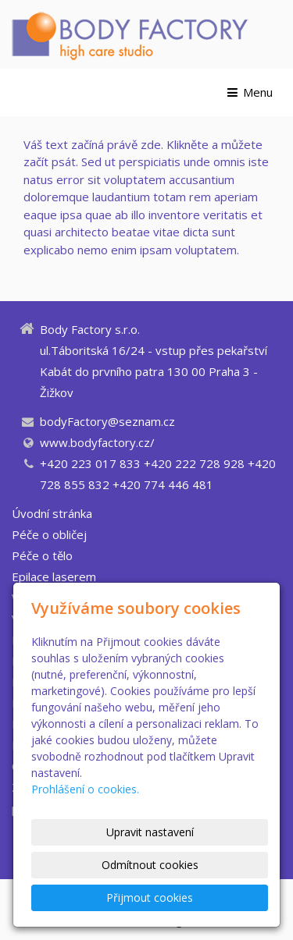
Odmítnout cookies (150, 864)
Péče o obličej (49, 534)
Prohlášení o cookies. (85, 789)
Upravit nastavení (150, 832)
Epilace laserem (54, 576)
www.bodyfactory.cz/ (97, 442)
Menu (249, 92)
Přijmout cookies (149, 897)
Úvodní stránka (52, 513)
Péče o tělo (42, 555)
